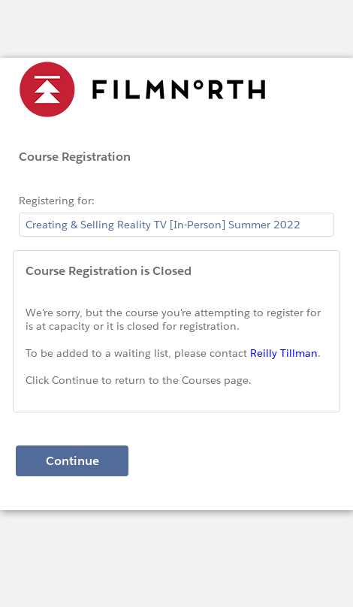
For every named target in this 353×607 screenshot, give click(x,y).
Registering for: (57, 200)
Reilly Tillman (284, 353)
